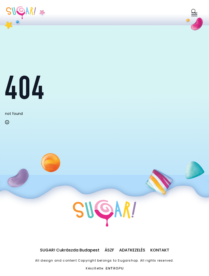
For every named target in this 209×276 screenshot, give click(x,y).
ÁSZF (109, 250)
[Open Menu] (194, 14)
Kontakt (159, 250)
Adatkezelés (132, 250)
